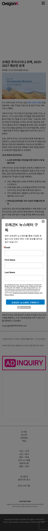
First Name (10, 260)
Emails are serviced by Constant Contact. (26, 293)
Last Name (10, 272)
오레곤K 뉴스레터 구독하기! (25, 303)
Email (7, 248)
